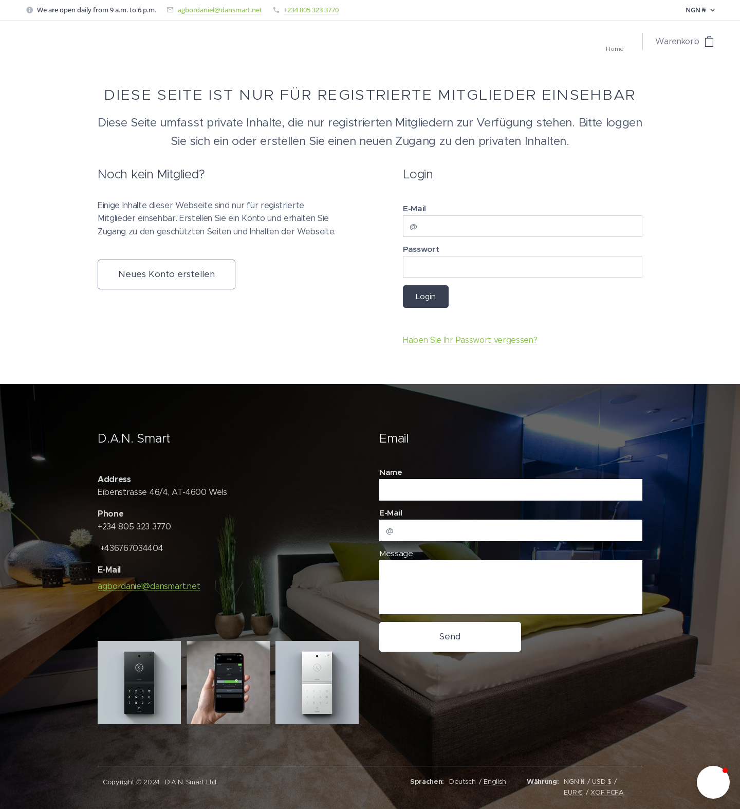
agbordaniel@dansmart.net (220, 9)
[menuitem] (626, 50)
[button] (713, 782)
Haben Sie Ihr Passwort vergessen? (470, 340)
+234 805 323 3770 (311, 9)
